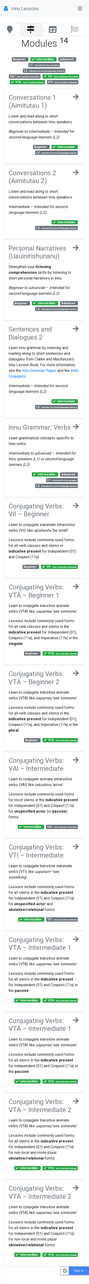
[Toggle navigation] (80, 8)
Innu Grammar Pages (39, 370)
